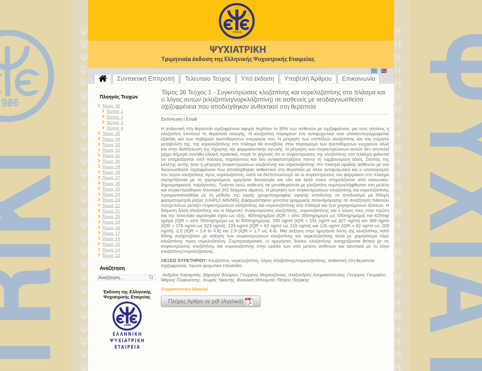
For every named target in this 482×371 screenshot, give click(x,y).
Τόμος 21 (111, 211)
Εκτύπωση (171, 119)
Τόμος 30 (111, 161)
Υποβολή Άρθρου (308, 78)
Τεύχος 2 (114, 117)
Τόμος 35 (111, 133)
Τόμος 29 (111, 166)
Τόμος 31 (111, 155)
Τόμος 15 (111, 244)
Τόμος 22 (111, 205)
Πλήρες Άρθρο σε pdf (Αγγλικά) (210, 301)
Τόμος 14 (111, 249)
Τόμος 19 (111, 222)
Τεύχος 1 (114, 111)
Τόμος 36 (111, 105)
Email (191, 119)
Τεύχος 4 (114, 127)
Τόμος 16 (111, 238)
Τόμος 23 (111, 199)
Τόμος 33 (111, 144)
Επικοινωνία (358, 78)
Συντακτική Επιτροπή (146, 78)
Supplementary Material (184, 289)
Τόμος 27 (111, 177)
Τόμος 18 (111, 227)
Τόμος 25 (111, 188)
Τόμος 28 (111, 172)
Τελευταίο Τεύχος (207, 78)
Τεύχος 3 (114, 122)
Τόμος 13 (111, 255)
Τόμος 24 (111, 194)
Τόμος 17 (111, 233)
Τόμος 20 (111, 216)
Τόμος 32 (111, 150)
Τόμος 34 (111, 139)
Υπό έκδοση (257, 78)
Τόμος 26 (111, 183)
